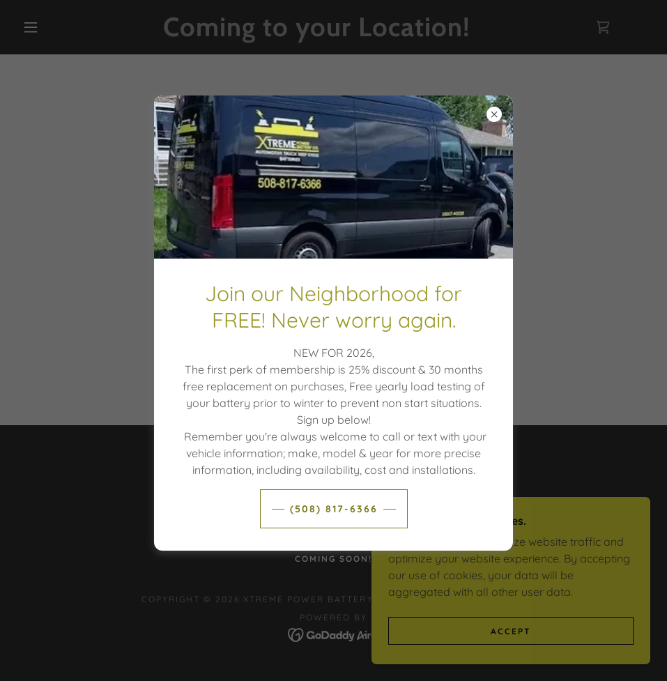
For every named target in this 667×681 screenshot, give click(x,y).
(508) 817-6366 (334, 509)
